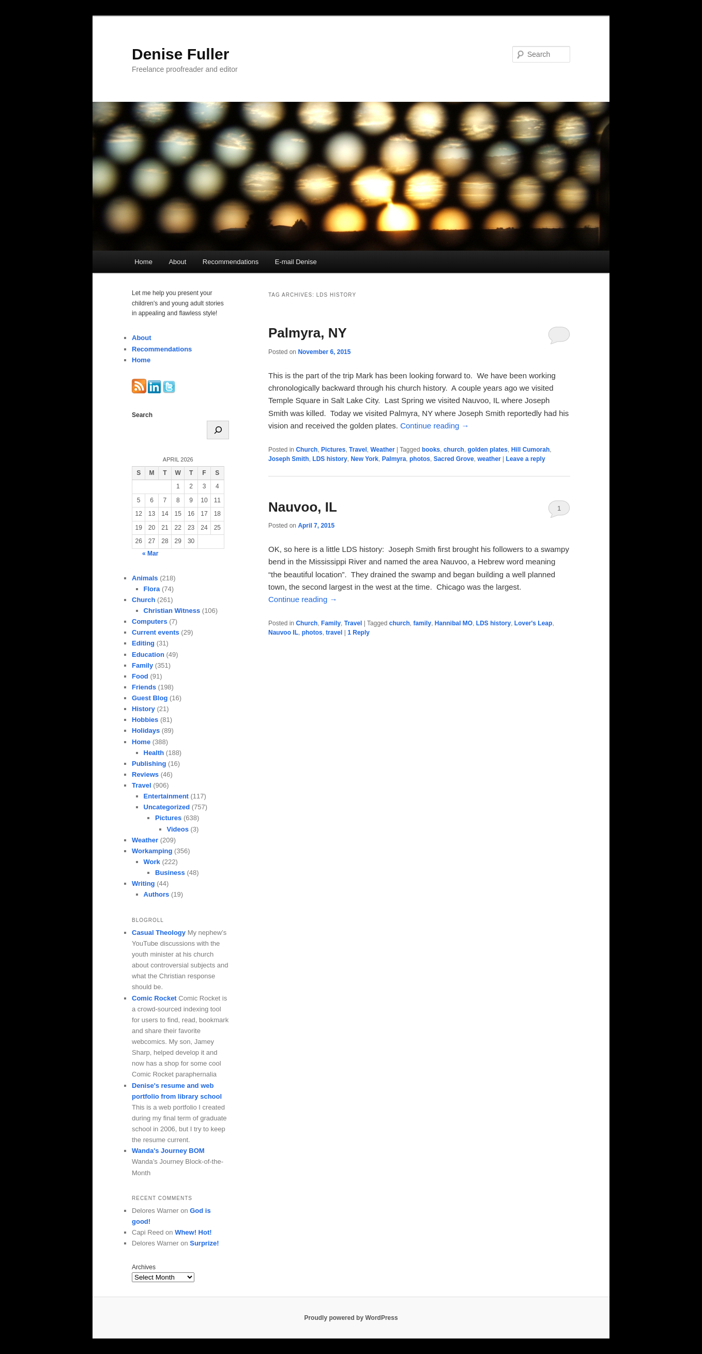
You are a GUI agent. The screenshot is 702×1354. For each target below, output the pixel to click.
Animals (145, 578)
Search (142, 415)
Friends (144, 687)
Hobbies (145, 720)
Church (306, 449)
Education (148, 654)
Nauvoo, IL (302, 507)
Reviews (145, 774)
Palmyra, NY (307, 333)
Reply (358, 632)
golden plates (488, 449)
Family (331, 623)
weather (488, 459)
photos (419, 459)
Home (143, 262)
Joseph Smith (288, 459)
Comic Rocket (154, 998)
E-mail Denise (296, 262)
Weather (382, 449)
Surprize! (204, 1243)
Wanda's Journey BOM (168, 1151)
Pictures (333, 449)
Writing (143, 883)
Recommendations (230, 262)
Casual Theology (159, 932)
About (177, 262)
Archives (144, 1267)
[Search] (218, 430)
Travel (358, 449)
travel (334, 632)
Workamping (152, 851)
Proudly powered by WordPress (351, 1317)
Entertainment (166, 796)
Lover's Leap (533, 623)
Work (152, 862)
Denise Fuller (180, 54)
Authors (157, 894)
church (454, 449)
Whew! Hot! (193, 1232)
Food (140, 676)
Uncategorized (167, 807)
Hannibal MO (453, 623)
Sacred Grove (454, 459)
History (143, 709)
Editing (143, 643)
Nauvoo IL (283, 632)
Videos (178, 829)
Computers (149, 621)
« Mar (150, 553)
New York (364, 459)
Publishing (149, 763)
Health (154, 753)
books (431, 449)
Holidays (146, 730)
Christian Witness (172, 610)
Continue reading (434, 425)
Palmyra (394, 459)
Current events (155, 632)
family (422, 623)
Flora (152, 589)
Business (170, 872)
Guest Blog (149, 698)
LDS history (329, 459)
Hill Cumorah (530, 449)
